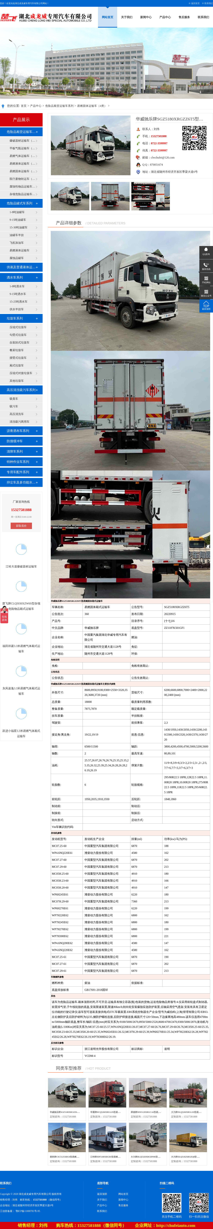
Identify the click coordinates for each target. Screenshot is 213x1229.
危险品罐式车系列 (19, 203)
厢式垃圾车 (17, 365)
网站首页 (107, 17)
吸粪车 (14, 398)
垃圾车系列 (15, 318)
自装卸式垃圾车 (19, 342)
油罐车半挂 (17, 235)
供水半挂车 (17, 309)
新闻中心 (146, 17)
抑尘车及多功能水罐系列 (21, 482)
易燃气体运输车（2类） (23, 155)
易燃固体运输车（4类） (92, 105)
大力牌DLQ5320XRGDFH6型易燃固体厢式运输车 (154, 1157)
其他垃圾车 (17, 380)
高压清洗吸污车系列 (21, 390)
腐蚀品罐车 (17, 258)
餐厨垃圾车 (17, 350)
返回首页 (195, 3)
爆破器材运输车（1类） (23, 140)
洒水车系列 (15, 277)
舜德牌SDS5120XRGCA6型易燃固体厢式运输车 (153, 1112)
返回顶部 (102, 1194)
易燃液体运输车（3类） (23, 163)
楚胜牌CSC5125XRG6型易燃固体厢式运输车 (70, 1157)
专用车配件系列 (18, 472)
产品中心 (165, 17)
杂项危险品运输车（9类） (23, 194)
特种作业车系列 (18, 462)
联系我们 (208, 3)
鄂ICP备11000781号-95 (28, 1211)
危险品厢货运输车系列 (59, 105)
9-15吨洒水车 (18, 293)
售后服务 (184, 17)
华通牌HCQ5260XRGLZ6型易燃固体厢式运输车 (112, 1112)
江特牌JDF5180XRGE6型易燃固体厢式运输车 (111, 1157)
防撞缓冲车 (15, 441)
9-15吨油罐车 (18, 219)
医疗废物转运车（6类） (23, 178)
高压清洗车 (17, 414)
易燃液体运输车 (19, 250)
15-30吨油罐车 (19, 227)
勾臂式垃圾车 (18, 334)
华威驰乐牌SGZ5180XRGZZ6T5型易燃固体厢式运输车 (75, 1112)
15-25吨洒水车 (19, 301)
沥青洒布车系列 (18, 431)
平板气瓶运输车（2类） (23, 148)
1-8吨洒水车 (17, 286)
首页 (24, 105)
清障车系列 (15, 451)
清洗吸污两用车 (19, 421)
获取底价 (21, 525)
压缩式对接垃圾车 (21, 373)
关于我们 (126, 17)
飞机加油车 (17, 242)
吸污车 (14, 406)
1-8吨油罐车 (17, 212)
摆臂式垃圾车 (18, 357)
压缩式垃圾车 (18, 327)
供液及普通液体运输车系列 (21, 267)
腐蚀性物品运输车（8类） (23, 186)
